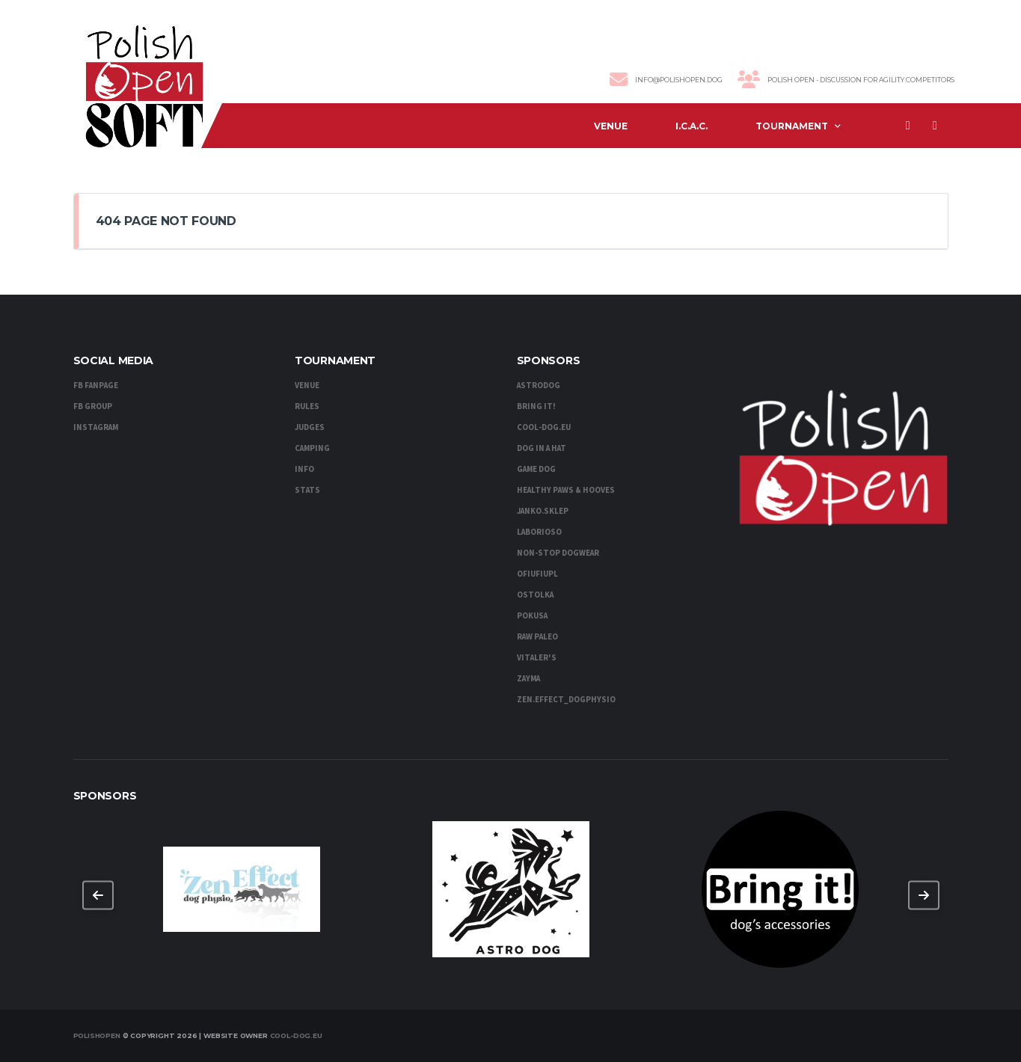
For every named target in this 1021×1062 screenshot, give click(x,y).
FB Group (92, 406)
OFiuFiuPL (537, 574)
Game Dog (536, 469)
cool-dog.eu (544, 427)
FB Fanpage (95, 385)
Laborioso (539, 532)
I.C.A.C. (691, 126)
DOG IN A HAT (541, 448)
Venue (611, 126)
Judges (310, 427)
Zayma (528, 678)
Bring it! (536, 406)
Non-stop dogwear (558, 553)
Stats (307, 490)
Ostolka (535, 595)
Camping (312, 448)
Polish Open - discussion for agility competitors (860, 80)
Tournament (791, 126)
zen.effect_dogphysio (566, 699)
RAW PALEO (537, 636)
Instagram (95, 427)
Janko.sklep (542, 511)
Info (304, 469)
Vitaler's (537, 657)
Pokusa (532, 615)
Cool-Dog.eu (296, 1035)
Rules (307, 406)
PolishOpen (96, 1035)
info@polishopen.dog (679, 80)
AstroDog (538, 385)
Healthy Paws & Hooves (566, 490)
